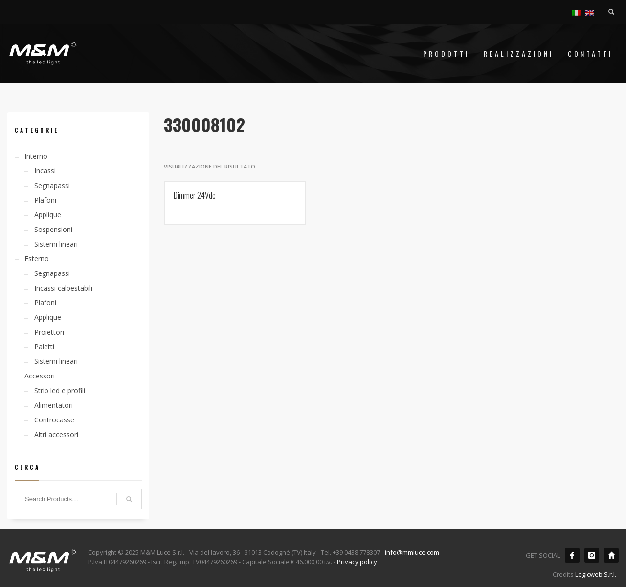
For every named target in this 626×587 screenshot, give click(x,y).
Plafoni (45, 200)
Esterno (36, 258)
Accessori (39, 375)
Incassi (45, 170)
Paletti (44, 346)
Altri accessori (56, 434)
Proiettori (49, 331)
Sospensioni (53, 229)
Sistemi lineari (56, 244)
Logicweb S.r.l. (595, 574)
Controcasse (54, 419)
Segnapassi (52, 185)
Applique (47, 214)
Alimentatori (53, 405)
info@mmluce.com (412, 552)
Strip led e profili (59, 390)
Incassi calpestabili (63, 288)
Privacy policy (357, 561)
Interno (35, 156)
